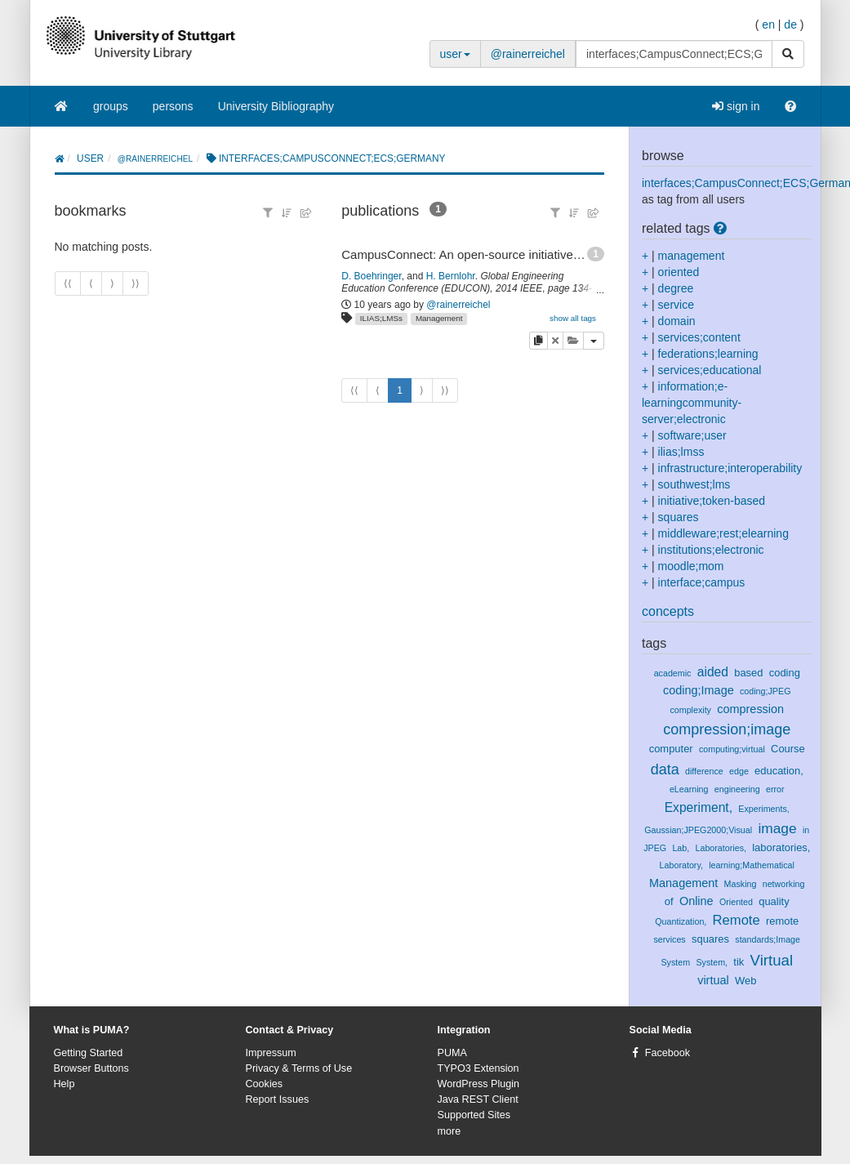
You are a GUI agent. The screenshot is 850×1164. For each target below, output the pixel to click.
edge (739, 771)
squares (678, 517)
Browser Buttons (91, 1068)
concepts (668, 611)
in (806, 830)
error (775, 789)
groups (110, 106)
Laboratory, (681, 865)
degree (676, 288)
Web (745, 980)
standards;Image (767, 939)
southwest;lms (694, 484)
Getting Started (88, 1053)
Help (64, 1084)
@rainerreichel (528, 53)
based (748, 673)
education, (778, 771)
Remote (736, 920)
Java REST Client (478, 1099)
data (665, 769)
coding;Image (698, 690)
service (676, 304)
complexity (690, 710)
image (777, 828)
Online (696, 901)
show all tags (573, 318)
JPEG (654, 848)
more (449, 1131)
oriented (679, 272)
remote (782, 921)
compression (750, 709)
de (790, 24)
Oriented (736, 902)
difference (704, 771)
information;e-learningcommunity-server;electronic (691, 403)
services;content (699, 337)
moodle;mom (691, 566)
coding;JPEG (765, 691)
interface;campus (701, 582)
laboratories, (781, 847)
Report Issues (277, 1099)
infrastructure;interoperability (730, 468)
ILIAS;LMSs (381, 318)
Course (788, 749)
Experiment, (698, 807)
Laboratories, (720, 848)
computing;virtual (732, 749)
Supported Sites (474, 1115)
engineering (737, 789)
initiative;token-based (712, 500)
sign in (735, 106)
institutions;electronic (711, 549)
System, (712, 962)
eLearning (689, 789)
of (669, 901)
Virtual (771, 960)
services (669, 939)
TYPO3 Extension (478, 1068)
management (691, 255)
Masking (740, 884)
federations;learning (708, 353)
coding (784, 673)
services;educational (710, 370)
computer (671, 749)
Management (439, 318)
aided (712, 672)
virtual (713, 980)
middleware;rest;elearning (723, 533)
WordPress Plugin (479, 1084)
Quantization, (680, 921)
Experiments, (763, 809)
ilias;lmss (681, 451)
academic (673, 673)
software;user (692, 435)
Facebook (667, 1053)
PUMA (452, 1053)
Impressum (271, 1053)
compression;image (726, 729)
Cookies (264, 1084)
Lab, (680, 848)
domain (677, 321)
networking (784, 884)
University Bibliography (276, 106)
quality (774, 901)
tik (738, 962)
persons (173, 106)
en (768, 24)
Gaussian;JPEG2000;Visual (698, 830)
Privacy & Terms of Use (299, 1068)
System (675, 962)
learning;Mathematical (751, 865)
